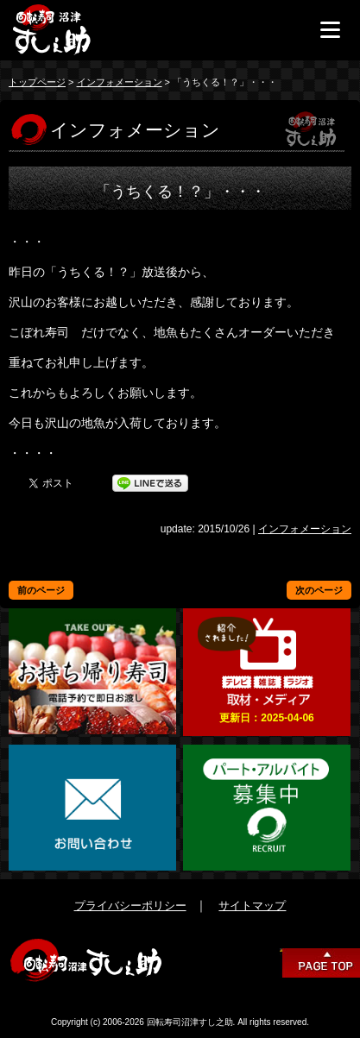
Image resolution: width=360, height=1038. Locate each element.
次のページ (319, 590)
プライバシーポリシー (130, 905)
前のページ (41, 590)
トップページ (37, 82)
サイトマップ (252, 905)
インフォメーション (119, 82)
